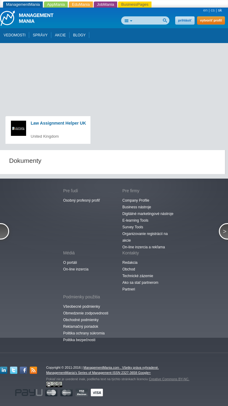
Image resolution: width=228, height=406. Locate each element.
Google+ (144, 372)
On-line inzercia (75, 269)
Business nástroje (136, 207)
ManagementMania (23, 4)
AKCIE (60, 35)
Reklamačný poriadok (80, 326)
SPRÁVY (40, 35)
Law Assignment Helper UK (58, 123)
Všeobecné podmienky (81, 306)
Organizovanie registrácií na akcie (145, 237)
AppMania (56, 4)
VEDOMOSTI (15, 35)
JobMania (105, 4)
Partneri (128, 289)
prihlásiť (185, 20)
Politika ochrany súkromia (84, 333)
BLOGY (79, 35)
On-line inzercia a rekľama (143, 247)
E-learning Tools (135, 220)
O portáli (70, 262)
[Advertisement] (115, 54)
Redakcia (130, 262)
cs (213, 10)
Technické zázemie (137, 276)
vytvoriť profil (211, 20)
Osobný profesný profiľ (81, 200)
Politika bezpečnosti (79, 340)
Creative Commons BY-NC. (169, 379)
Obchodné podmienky (81, 320)
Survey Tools (132, 227)
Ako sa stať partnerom (140, 282)
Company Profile (135, 200)
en (205, 10)
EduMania (81, 4)
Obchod (128, 269)
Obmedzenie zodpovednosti (85, 313)
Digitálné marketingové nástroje (147, 214)
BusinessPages (134, 4)
